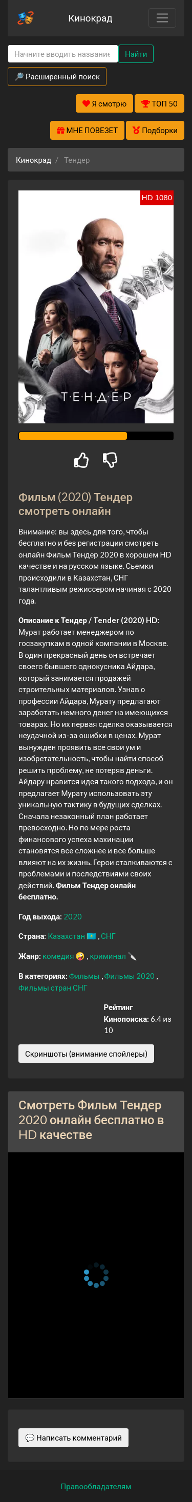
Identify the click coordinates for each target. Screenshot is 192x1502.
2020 (72, 916)
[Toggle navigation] (162, 18)
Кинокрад (90, 18)
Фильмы (85, 975)
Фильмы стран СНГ (53, 987)
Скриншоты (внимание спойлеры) (86, 1053)
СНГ (108, 935)
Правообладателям (96, 1486)
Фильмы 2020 (130, 975)
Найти (136, 53)
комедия (59, 955)
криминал (108, 955)
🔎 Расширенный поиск (57, 76)
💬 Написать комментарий (73, 1437)
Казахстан (67, 935)
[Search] (63, 54)
